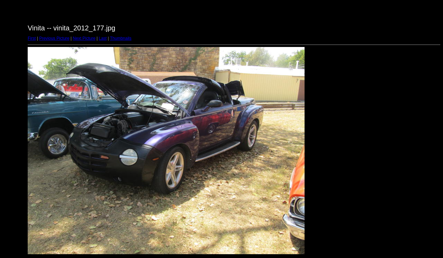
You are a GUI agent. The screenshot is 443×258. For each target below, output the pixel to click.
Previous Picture (54, 38)
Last (103, 38)
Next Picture (84, 38)
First (32, 38)
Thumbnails (121, 38)
